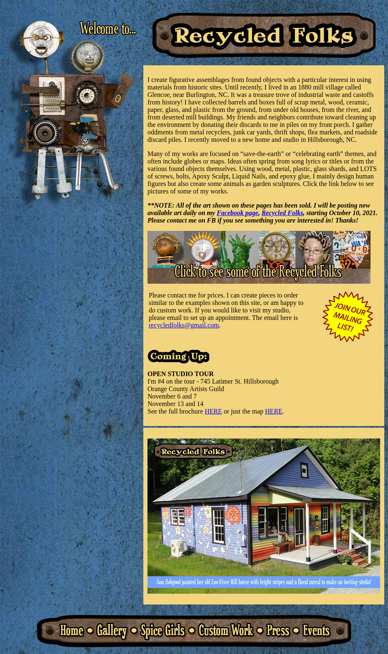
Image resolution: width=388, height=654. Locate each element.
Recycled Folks (282, 212)
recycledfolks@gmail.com (184, 325)
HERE (213, 411)
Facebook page (237, 212)
